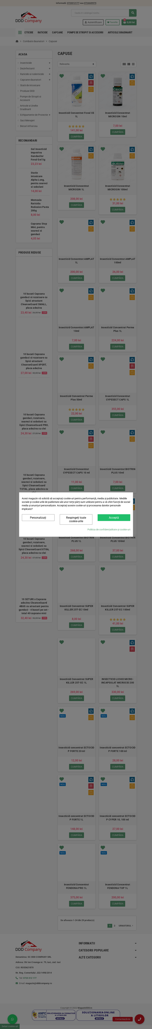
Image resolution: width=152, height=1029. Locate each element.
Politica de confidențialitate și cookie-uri (108, 529)
